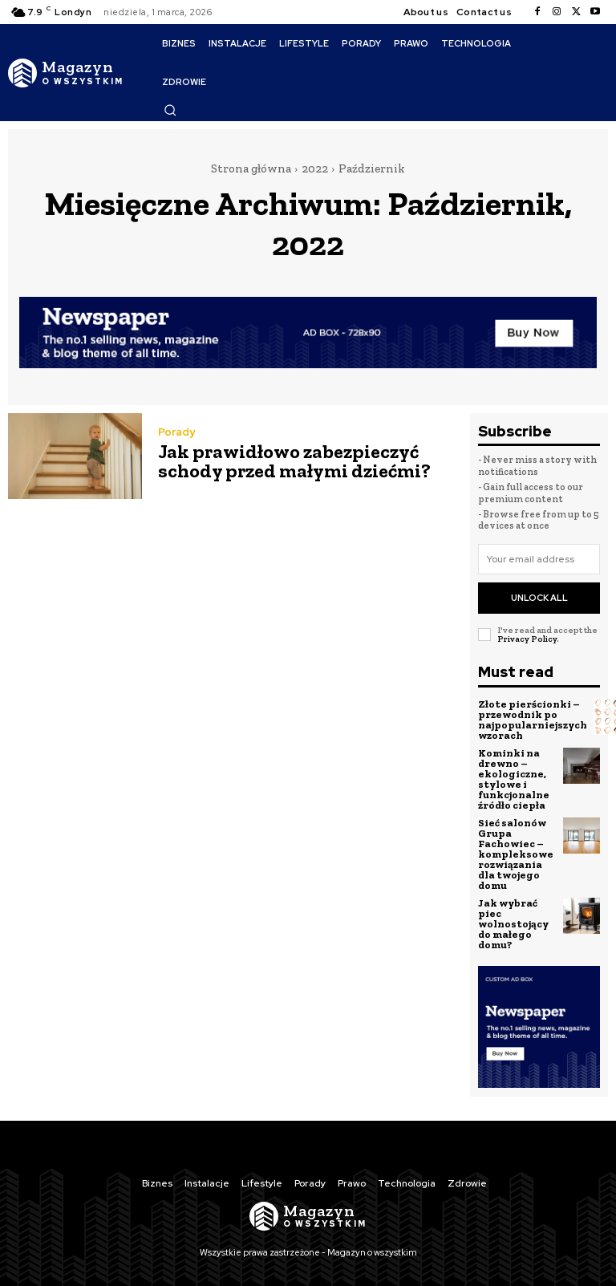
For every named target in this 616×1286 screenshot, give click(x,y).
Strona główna (251, 168)
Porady (176, 432)
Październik (371, 168)
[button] (170, 109)
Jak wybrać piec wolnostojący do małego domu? (513, 923)
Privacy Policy (527, 639)
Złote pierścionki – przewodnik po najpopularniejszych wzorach (532, 718)
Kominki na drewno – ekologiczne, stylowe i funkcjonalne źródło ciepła (513, 778)
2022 (315, 168)
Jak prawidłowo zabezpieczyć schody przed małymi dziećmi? (294, 461)
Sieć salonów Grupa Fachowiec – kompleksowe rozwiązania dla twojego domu (515, 853)
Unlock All (539, 597)
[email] (539, 559)
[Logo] (66, 73)
